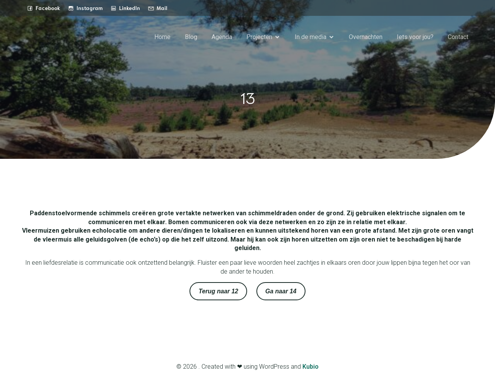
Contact (458, 37)
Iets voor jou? (415, 37)
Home (162, 37)
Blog (191, 37)
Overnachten (365, 37)
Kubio (310, 366)
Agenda (222, 37)
